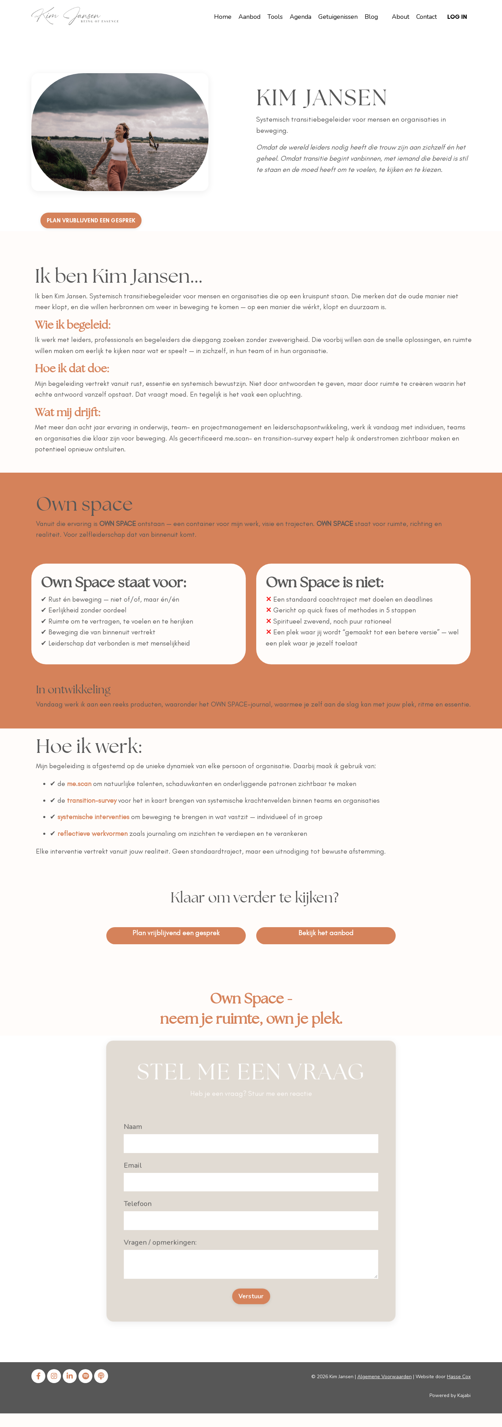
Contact (425, 16)
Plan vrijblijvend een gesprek (176, 944)
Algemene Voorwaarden (384, 1390)
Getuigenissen (336, 16)
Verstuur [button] (251, 1235)
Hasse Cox (459, 1390)
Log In (457, 16)
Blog (369, 16)
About (399, 16)
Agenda (298, 16)
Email (130, 1187)
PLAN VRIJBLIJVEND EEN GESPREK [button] (97, 220)
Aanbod (246, 16)
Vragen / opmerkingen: (165, 1216)
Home (219, 16)
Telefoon (140, 1202)
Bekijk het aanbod (325, 944)
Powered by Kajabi (450, 1409)
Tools (272, 16)
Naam (125, 1170)
